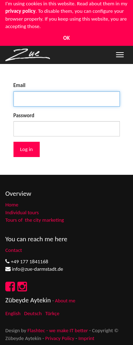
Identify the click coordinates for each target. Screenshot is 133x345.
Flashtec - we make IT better (57, 330)
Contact (13, 250)
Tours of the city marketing (34, 220)
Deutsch (33, 313)
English (13, 313)
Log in (26, 149)
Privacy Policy (59, 338)
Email (19, 85)
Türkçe (52, 313)
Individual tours (22, 212)
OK (66, 38)
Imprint (86, 338)
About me (65, 300)
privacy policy (20, 11)
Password (23, 115)
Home (11, 204)
